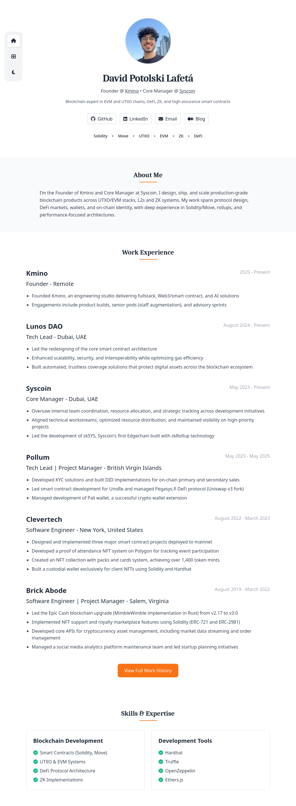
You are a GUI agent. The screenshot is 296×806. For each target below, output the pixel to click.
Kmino (132, 91)
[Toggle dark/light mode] (13, 72)
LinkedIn (135, 119)
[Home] (13, 40)
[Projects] (13, 56)
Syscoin (187, 91)
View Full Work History (148, 670)
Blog (196, 119)
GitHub (102, 119)
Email (168, 119)
